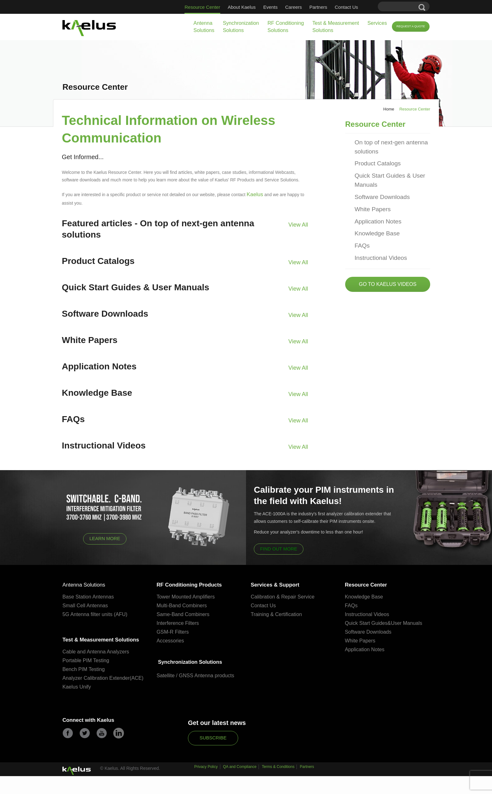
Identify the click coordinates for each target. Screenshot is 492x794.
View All (299, 222)
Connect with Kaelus (93, 739)
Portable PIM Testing (87, 671)
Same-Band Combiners (184, 614)
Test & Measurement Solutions (335, 26)
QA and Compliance (240, 787)
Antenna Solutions (204, 26)
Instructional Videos (376, 240)
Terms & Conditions (278, 787)
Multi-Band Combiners (183, 605)
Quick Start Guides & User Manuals (384, 172)
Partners (318, 7)
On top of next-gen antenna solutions (385, 143)
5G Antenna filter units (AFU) (96, 614)
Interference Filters (179, 622)
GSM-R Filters (173, 631)
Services (377, 23)
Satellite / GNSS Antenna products (197, 675)
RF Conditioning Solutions (285, 26)
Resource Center (202, 7)
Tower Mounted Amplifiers (187, 596)
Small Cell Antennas (86, 605)
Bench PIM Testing (84, 680)
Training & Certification (277, 614)
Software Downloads (378, 187)
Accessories (171, 640)
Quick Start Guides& (369, 622)
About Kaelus (242, 7)
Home (388, 109)
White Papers (370, 198)
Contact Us (346, 7)
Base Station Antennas (89, 596)
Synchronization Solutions (241, 26)
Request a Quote (410, 26)
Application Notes (374, 208)
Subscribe (213, 756)
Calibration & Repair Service (284, 596)
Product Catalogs (374, 158)
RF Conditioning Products (195, 583)
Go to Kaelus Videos (387, 266)
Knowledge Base (373, 219)
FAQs (361, 230)
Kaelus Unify (77, 705)
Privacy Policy (206, 787)
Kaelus (253, 193)
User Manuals (409, 622)
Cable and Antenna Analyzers (97, 663)
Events (270, 7)
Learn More (105, 536)
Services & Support (280, 583)
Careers (293, 7)
